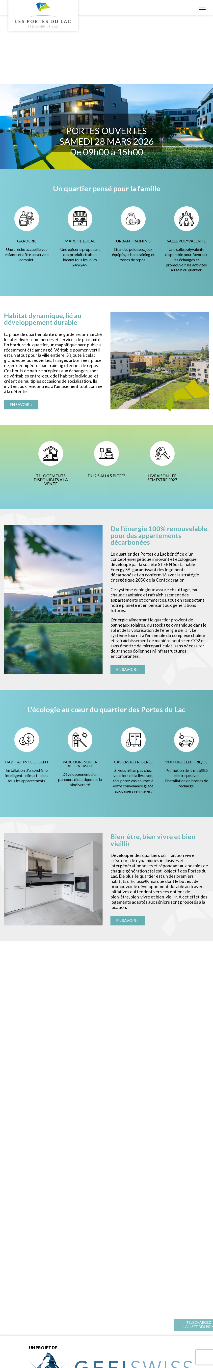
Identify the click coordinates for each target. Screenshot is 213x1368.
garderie (71, 334)
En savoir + (21, 404)
